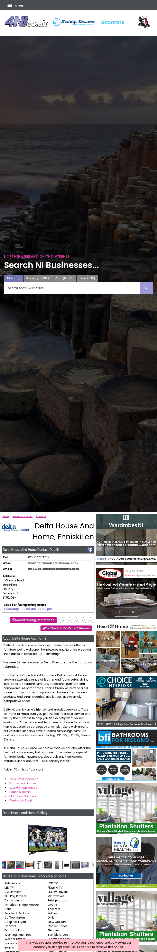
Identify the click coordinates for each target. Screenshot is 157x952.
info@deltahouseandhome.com (53, 569)
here (88, 947)
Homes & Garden (22, 516)
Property (37, 278)
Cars (64, 278)
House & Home (20, 792)
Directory (13, 278)
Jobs (87, 278)
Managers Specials (22, 796)
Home (5, 516)
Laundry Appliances (23, 788)
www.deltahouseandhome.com (53, 563)
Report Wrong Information (34, 620)
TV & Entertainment (23, 779)
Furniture (41, 516)
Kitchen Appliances (23, 783)
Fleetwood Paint (20, 800)
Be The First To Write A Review (68, 628)
